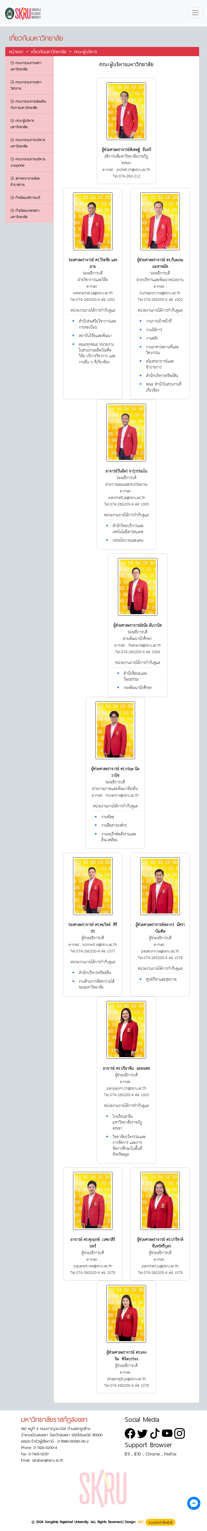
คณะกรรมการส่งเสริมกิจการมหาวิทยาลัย (28, 104)
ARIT (140, 1522)
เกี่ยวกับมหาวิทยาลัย (48, 51)
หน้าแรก (17, 51)
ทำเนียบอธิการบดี (25, 197)
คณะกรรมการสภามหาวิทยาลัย (26, 66)
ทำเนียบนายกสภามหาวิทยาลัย (25, 213)
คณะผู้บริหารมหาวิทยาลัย (22, 123)
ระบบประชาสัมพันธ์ (160, 1522)
